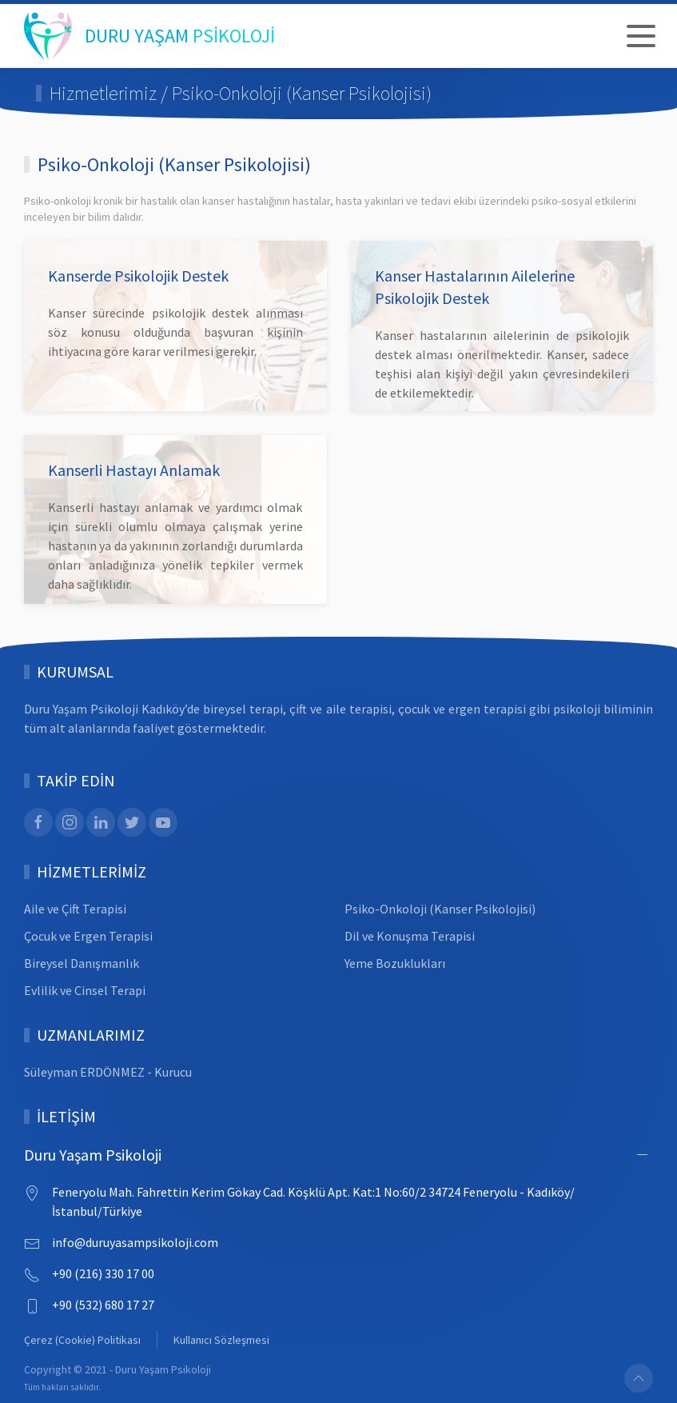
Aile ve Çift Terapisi (75, 909)
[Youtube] (163, 822)
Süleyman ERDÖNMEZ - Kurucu (108, 1072)
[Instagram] (69, 822)
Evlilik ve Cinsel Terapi (84, 990)
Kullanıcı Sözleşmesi (221, 1340)
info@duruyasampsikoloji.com (135, 1242)
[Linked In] (100, 822)
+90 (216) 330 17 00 (103, 1273)
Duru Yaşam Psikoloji (92, 1155)
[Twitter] (131, 822)
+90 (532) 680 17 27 (103, 1305)
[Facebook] (38, 822)
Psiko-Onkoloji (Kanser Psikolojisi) (440, 909)
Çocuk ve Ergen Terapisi (88, 936)
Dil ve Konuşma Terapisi (409, 936)
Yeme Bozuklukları (394, 963)
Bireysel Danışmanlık (81, 963)
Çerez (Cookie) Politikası (82, 1340)
